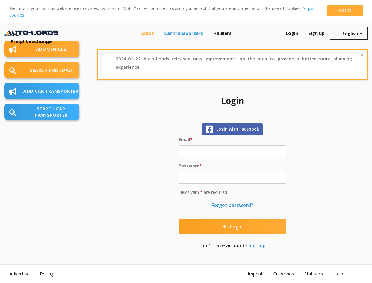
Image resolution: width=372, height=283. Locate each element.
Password (189, 166)
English (348, 33)
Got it (345, 10)
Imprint (255, 274)
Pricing (47, 274)
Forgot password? (232, 205)
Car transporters (183, 33)
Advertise (20, 274)
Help (338, 274)
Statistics (313, 274)
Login (292, 33)
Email (184, 139)
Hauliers (222, 33)
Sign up (316, 33)
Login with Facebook (232, 129)
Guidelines (283, 274)
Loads (147, 33)
